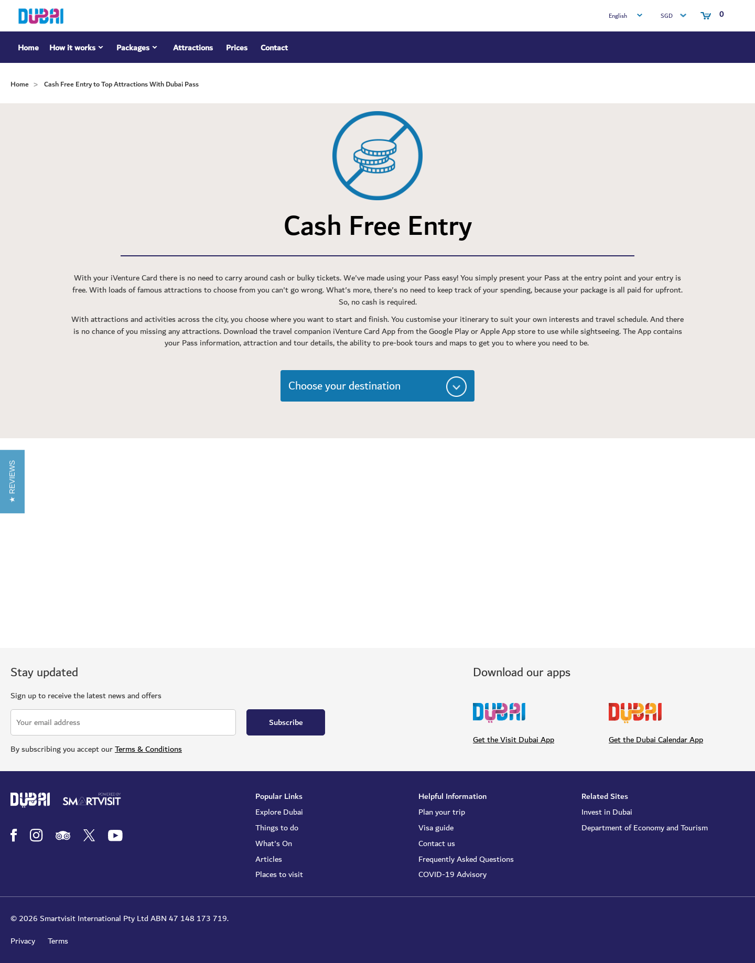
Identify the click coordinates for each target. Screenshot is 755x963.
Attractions (193, 48)
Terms (58, 941)
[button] (12, 481)
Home (28, 48)
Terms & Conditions (148, 749)
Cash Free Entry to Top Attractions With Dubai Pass (121, 84)
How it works (77, 49)
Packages (138, 49)
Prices (236, 48)
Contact (274, 48)
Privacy (22, 941)
